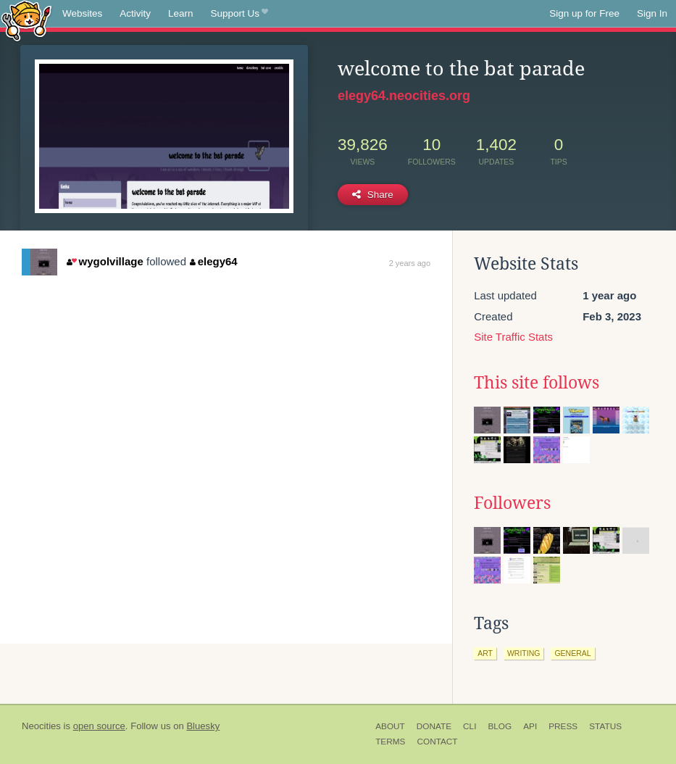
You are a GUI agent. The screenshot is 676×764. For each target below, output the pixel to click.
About (390, 726)
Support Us (239, 14)
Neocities (41, 726)
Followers (512, 503)
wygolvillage (105, 261)
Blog (500, 726)
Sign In (652, 13)
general (572, 653)
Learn (180, 13)
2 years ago (409, 263)
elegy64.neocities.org (404, 95)
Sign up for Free (584, 13)
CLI (469, 726)
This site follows (536, 382)
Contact (437, 741)
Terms (390, 741)
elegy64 (214, 261)
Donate (434, 726)
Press (562, 726)
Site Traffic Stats (513, 337)
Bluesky (203, 726)
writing (524, 653)
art (485, 653)
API (530, 726)
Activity (135, 13)
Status (605, 726)
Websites (82, 13)
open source (99, 726)
